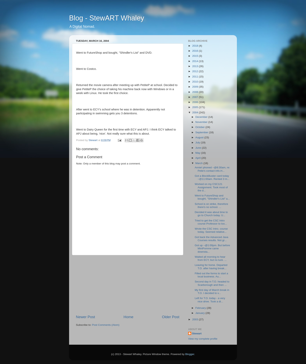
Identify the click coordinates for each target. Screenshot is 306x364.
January (200, 313)
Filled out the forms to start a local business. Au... (211, 275)
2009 (195, 86)
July (198, 142)
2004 (195, 112)
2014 (195, 61)
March (199, 163)
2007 (195, 97)
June (198, 147)
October (200, 127)
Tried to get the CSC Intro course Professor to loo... (211, 222)
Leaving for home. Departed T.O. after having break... (211, 267)
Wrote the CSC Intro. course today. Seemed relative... (211, 230)
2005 (195, 107)
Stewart (197, 333)
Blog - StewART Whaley (106, 18)
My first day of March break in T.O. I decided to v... (212, 292)
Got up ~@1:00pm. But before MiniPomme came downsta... (212, 248)
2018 (195, 45)
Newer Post (85, 317)
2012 (195, 71)
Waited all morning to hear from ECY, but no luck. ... (211, 258)
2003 (195, 319)
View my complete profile (202, 338)
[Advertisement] (127, 284)
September (202, 132)
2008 (195, 92)
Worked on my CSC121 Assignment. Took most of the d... (211, 187)
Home (128, 317)
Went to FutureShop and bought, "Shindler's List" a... (212, 197)
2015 (195, 55)
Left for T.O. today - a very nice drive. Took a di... (210, 300)
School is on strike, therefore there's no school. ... (211, 205)
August (199, 137)
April (198, 157)
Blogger (189, 354)
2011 (195, 76)
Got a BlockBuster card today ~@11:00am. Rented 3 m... (212, 177)
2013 (195, 66)
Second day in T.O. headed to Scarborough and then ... (212, 283)
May (198, 152)
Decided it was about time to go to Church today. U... (211, 214)
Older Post (170, 317)
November (201, 122)
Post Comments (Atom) (105, 324)
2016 (195, 50)
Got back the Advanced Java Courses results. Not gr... (211, 239)
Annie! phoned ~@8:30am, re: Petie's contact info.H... (212, 169)
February (201, 307)
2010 (195, 81)
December (201, 116)
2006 (195, 102)
